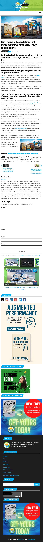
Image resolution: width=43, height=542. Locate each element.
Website (3, 244)
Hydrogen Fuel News (21, 7)
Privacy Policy (6, 467)
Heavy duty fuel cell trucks (25, 157)
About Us (5, 456)
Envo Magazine (31, 539)
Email (3, 237)
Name (3, 229)
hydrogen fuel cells (24, 159)
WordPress (20, 539)
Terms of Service (7, 472)
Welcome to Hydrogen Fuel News (11, 475)
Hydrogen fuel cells (34, 103)
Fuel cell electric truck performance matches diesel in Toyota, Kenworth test (21, 269)
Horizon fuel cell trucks (13, 159)
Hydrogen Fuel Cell (12, 153)
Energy (16, 496)
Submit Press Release (8, 470)
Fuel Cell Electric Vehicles (12, 157)
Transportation (34, 153)
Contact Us (5, 461)
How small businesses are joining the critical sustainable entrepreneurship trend (36, 171)
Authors (5, 459)
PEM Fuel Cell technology (21, 128)
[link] (6, 269)
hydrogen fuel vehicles (6, 161)
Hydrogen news (20, 153)
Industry (27, 153)
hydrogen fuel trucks (34, 159)
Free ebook (6, 464)
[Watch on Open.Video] (10, 284)
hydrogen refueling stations (19, 161)
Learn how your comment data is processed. (29, 255)
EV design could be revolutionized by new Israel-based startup (8, 170)
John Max (15, 51)
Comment (4, 207)
